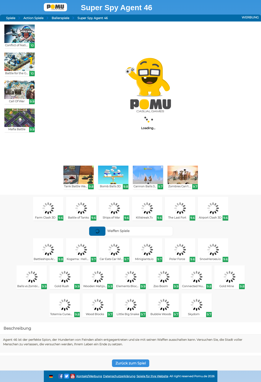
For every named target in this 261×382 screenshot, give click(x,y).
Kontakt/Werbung (89, 376)
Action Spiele (33, 18)
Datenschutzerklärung (119, 376)
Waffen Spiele (109, 231)
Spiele (10, 18)
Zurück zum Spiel (130, 363)
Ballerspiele (60, 18)
